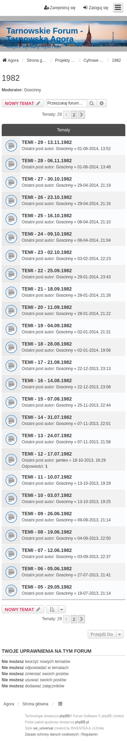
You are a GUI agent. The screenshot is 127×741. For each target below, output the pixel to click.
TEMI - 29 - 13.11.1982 (47, 142)
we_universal (43, 728)
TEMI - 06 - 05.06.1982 (47, 568)
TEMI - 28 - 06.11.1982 (47, 160)
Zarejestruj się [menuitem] (60, 7)
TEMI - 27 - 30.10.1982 (47, 179)
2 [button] (74, 115)
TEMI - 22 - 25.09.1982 (47, 270)
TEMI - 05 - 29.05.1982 (47, 587)
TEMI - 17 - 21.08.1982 (47, 362)
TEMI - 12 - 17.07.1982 (47, 454)
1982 (11, 77)
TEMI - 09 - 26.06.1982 (47, 513)
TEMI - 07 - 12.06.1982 (47, 550)
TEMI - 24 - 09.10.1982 (47, 234)
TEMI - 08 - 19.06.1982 (47, 532)
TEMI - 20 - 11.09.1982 (47, 307)
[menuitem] (52, 734)
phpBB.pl (82, 722)
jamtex (62, 460)
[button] (81, 115)
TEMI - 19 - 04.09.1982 (47, 325)
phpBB (65, 716)
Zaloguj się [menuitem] (95, 7)
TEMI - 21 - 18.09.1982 (47, 289)
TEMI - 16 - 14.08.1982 (47, 380)
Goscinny (32, 90)
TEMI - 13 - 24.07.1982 (47, 435)
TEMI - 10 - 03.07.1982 (47, 495)
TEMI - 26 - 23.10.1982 (47, 197)
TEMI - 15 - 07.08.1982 (47, 399)
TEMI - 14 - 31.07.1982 (47, 417)
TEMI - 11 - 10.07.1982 (47, 477)
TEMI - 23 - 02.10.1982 (47, 252)
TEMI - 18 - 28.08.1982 (47, 344)
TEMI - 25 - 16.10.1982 (47, 215)
